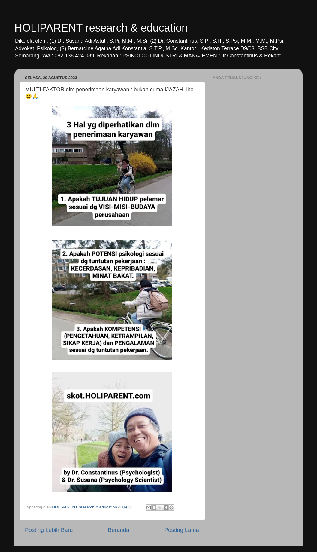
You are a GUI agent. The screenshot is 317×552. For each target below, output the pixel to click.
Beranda (118, 530)
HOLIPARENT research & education (101, 28)
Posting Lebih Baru (49, 530)
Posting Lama (181, 530)
